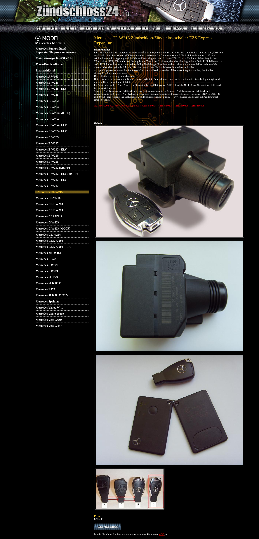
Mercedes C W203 (47, 106)
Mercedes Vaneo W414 (50, 307)
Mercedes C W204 (47, 119)
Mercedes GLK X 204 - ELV (53, 246)
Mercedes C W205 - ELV (51, 131)
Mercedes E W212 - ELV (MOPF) (57, 173)
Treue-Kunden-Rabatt (50, 64)
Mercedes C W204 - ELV (51, 125)
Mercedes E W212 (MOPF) (53, 167)
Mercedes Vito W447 (49, 325)
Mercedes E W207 (47, 143)
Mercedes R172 (45, 289)
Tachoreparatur (203, 28)
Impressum (175, 28)
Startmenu (45, 28)
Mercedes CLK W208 (49, 204)
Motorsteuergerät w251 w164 (54, 58)
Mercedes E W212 (47, 186)
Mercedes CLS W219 (49, 216)
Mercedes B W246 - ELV (51, 88)
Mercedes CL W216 (48, 198)
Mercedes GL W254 (48, 234)
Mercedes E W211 (47, 161)
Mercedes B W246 (47, 94)
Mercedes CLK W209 (49, 210)
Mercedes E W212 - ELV (51, 179)
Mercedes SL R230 (47, 277)
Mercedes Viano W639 (50, 313)
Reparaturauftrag (108, 526)
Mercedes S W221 (47, 271)
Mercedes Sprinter (47, 301)
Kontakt (67, 28)
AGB (155, 28)
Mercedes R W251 (47, 258)
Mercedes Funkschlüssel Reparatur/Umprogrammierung (56, 50)
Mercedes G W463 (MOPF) (53, 228)
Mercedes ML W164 (48, 252)
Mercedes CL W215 (50, 192)
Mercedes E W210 (47, 155)
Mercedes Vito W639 (49, 319)
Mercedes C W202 (47, 100)
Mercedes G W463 (47, 222)
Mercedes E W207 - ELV (51, 149)
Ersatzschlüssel (45, 70)
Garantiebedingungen (126, 28)
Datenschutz (90, 28)
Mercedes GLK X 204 (49, 240)
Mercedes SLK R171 (49, 283)
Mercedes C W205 (47, 137)
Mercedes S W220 (47, 265)
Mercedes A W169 (47, 76)
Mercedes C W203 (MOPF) (53, 113)
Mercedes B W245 (47, 82)
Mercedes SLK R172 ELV (52, 295)
